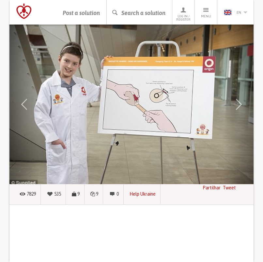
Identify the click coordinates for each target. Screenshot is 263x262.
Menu (206, 12)
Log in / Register (183, 14)
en (235, 12)
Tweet (229, 187)
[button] (24, 104)
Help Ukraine (143, 194)
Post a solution (81, 12)
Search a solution (138, 13)
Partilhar (212, 187)
